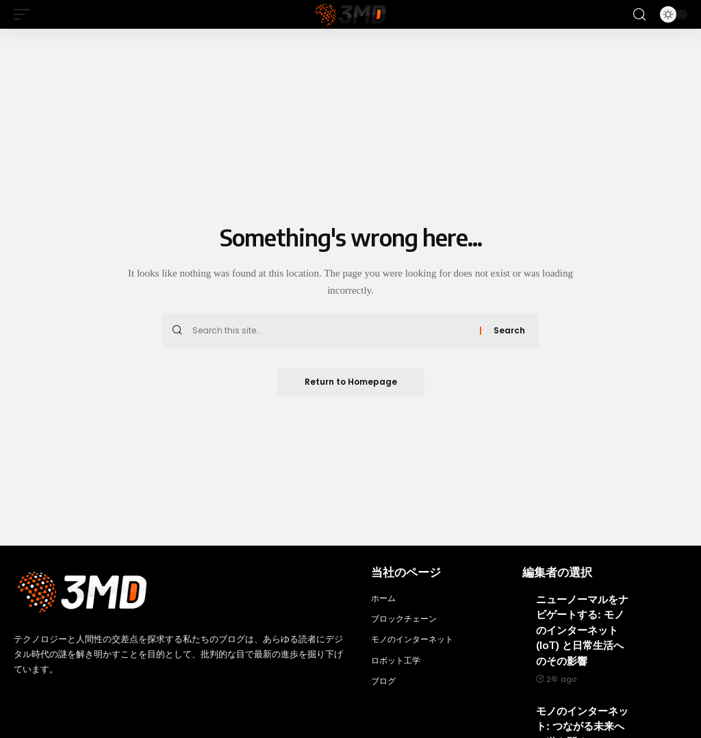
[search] (639, 14)
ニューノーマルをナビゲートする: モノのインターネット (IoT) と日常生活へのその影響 (582, 630)
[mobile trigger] (25, 14)
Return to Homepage (351, 381)
